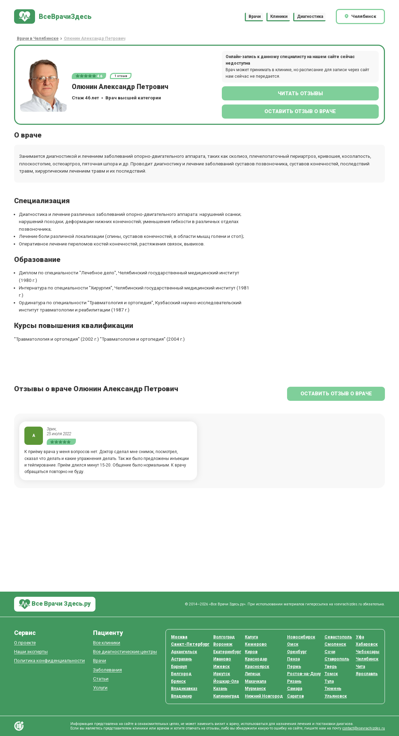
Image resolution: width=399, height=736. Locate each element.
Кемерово (256, 644)
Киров (251, 651)
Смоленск (335, 644)
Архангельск (184, 651)
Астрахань (181, 659)
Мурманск (255, 688)
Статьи (101, 678)
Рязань (294, 681)
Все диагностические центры (125, 651)
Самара (294, 688)
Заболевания (107, 669)
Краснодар (256, 659)
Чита (360, 666)
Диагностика (310, 16)
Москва (179, 637)
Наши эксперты (31, 651)
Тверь (330, 666)
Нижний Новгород (264, 696)
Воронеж (222, 644)
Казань (220, 688)
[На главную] (53, 16)
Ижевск (221, 666)
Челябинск (367, 659)
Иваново (222, 659)
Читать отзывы (300, 93)
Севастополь (338, 637)
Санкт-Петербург (190, 644)
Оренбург (297, 651)
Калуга (251, 637)
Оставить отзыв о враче (300, 111)
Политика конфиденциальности (49, 660)
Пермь (294, 666)
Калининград (226, 696)
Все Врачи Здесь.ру (55, 604)
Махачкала (255, 681)
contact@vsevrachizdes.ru (363, 728)
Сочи (329, 651)
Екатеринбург (227, 651)
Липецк (252, 673)
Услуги (100, 687)
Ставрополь (336, 659)
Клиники (278, 16)
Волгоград (224, 637)
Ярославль (367, 673)
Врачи (255, 16)
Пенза (293, 659)
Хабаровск (367, 644)
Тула (329, 681)
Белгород (181, 673)
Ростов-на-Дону (304, 673)
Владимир (181, 696)
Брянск (178, 681)
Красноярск (257, 666)
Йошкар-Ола (226, 681)
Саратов (295, 696)
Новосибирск (301, 637)
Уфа (360, 637)
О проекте (25, 642)
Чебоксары (367, 651)
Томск (331, 673)
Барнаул (179, 666)
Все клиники (106, 642)
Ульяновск (335, 696)
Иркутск (221, 673)
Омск (292, 644)
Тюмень (332, 688)
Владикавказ (184, 688)
